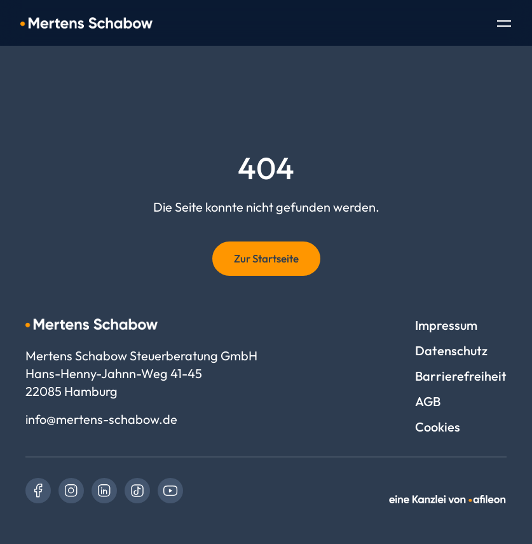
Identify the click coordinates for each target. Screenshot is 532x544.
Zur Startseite (266, 258)
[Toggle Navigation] (504, 24)
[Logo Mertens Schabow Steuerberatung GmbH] (86, 23)
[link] (38, 490)
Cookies (437, 427)
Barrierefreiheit (461, 376)
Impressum (446, 325)
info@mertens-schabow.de (101, 419)
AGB (427, 401)
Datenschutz (451, 350)
